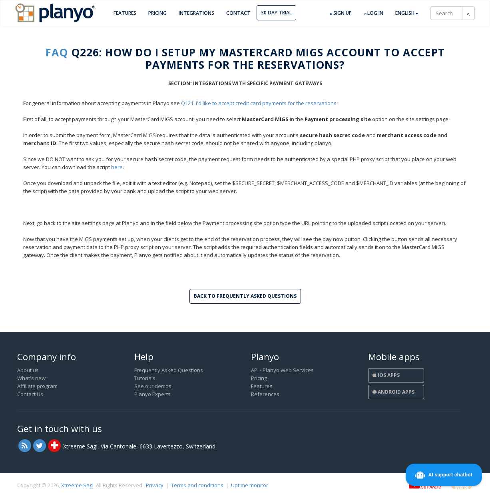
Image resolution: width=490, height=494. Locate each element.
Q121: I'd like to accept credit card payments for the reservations (259, 103)
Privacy (154, 485)
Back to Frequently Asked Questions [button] (245, 296)
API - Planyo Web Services (282, 370)
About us (28, 370)
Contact (238, 13)
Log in (373, 13)
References (265, 394)
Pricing (157, 13)
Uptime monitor (249, 485)
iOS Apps (386, 375)
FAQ (57, 52)
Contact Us (30, 394)
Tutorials (144, 378)
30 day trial (276, 12)
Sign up (341, 13)
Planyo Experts (152, 394)
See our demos (152, 386)
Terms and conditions (197, 485)
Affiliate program (37, 386)
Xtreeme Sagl (77, 485)
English (406, 13)
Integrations (196, 13)
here (117, 167)
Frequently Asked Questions (168, 370)
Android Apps (393, 391)
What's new (31, 378)
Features (125, 13)
